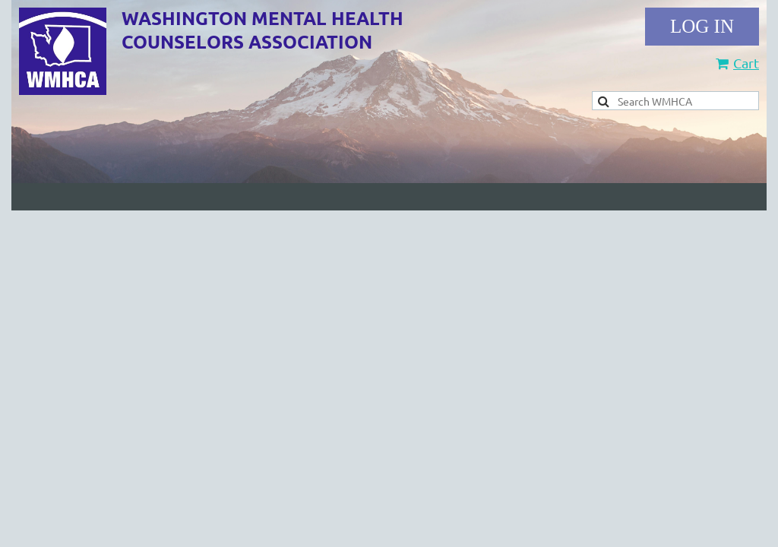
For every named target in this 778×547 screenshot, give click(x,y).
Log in (702, 27)
